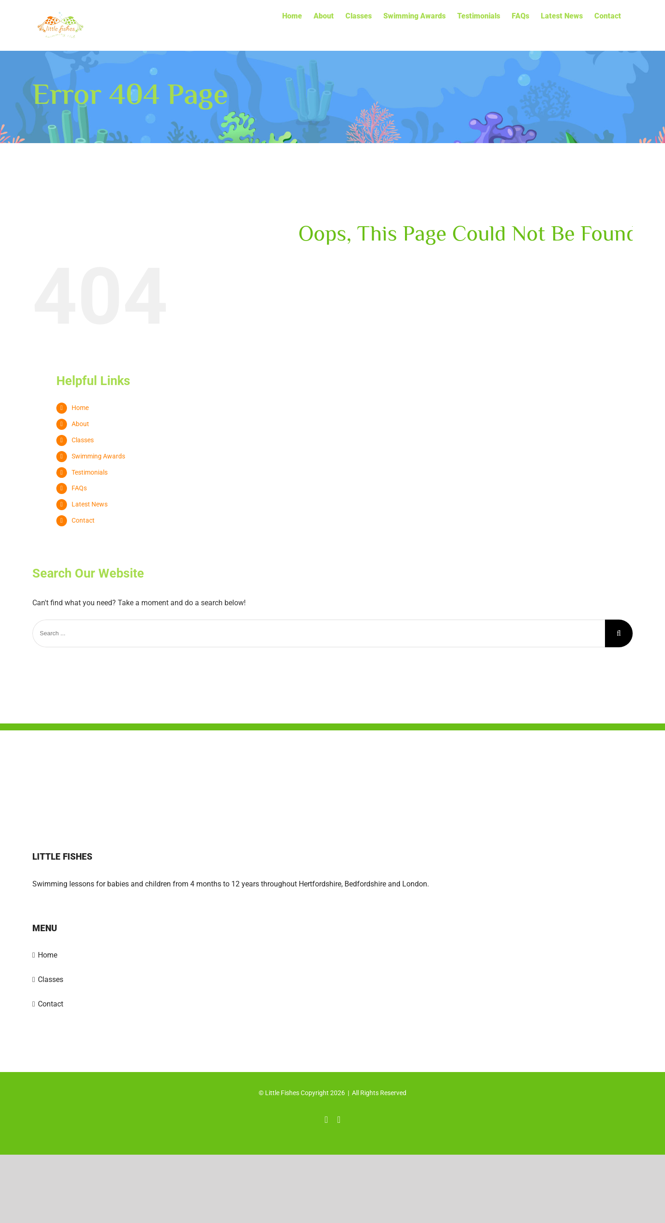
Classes (83, 440)
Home (80, 407)
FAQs (79, 488)
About (80, 424)
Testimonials (90, 472)
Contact (83, 520)
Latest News (90, 504)
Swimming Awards (98, 456)
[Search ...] (318, 633)
